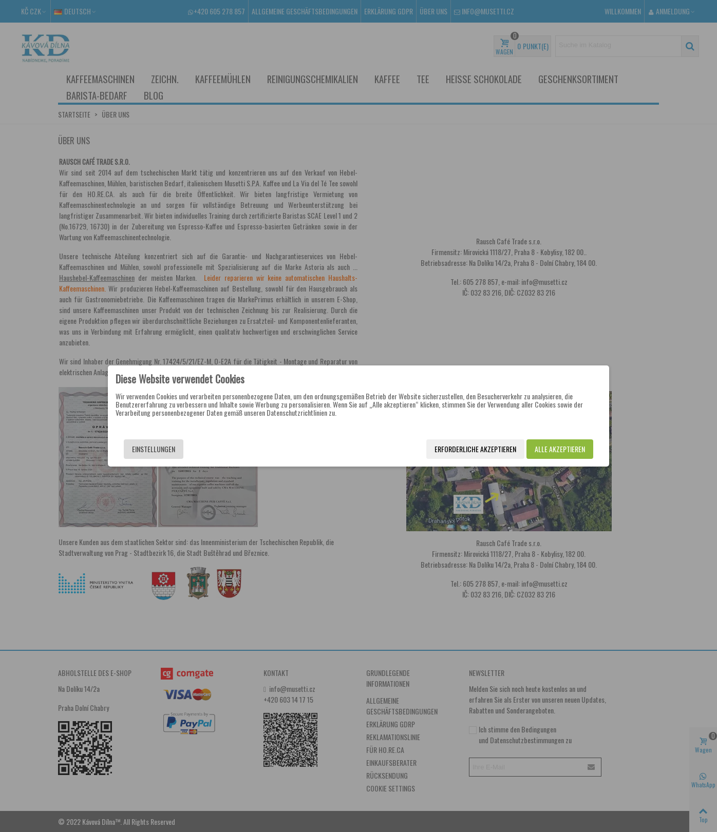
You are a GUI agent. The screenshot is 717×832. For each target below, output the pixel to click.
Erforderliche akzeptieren (475, 448)
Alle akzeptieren (560, 448)
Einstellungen (153, 448)
